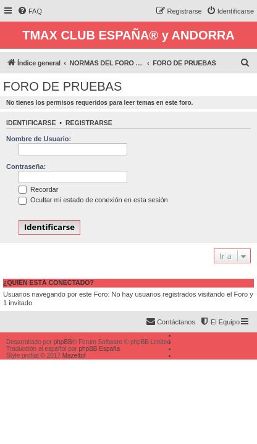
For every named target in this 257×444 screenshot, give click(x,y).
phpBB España (99, 348)
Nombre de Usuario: (38, 138)
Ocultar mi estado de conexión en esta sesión (93, 200)
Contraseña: (26, 166)
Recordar (38, 189)
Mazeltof (74, 355)
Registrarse (88, 122)
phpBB (63, 342)
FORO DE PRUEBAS (62, 86)
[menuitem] (29, 11)
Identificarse (31, 122)
